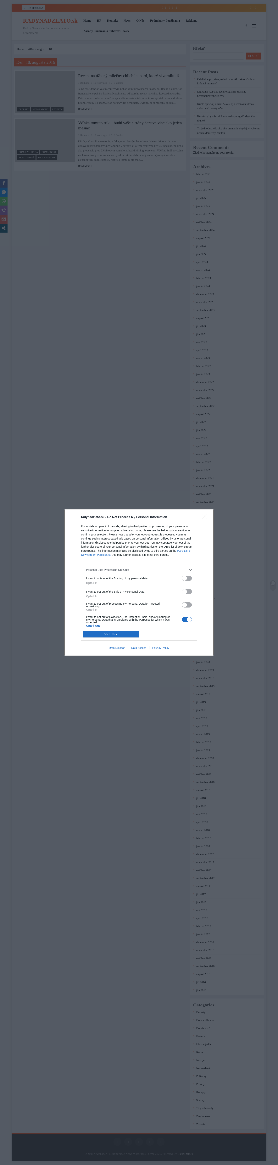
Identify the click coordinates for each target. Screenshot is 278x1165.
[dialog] (139, 582)
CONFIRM (111, 634)
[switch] (187, 578)
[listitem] (139, 570)
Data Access (138, 647)
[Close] (205, 517)
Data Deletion (117, 647)
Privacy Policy (160, 647)
